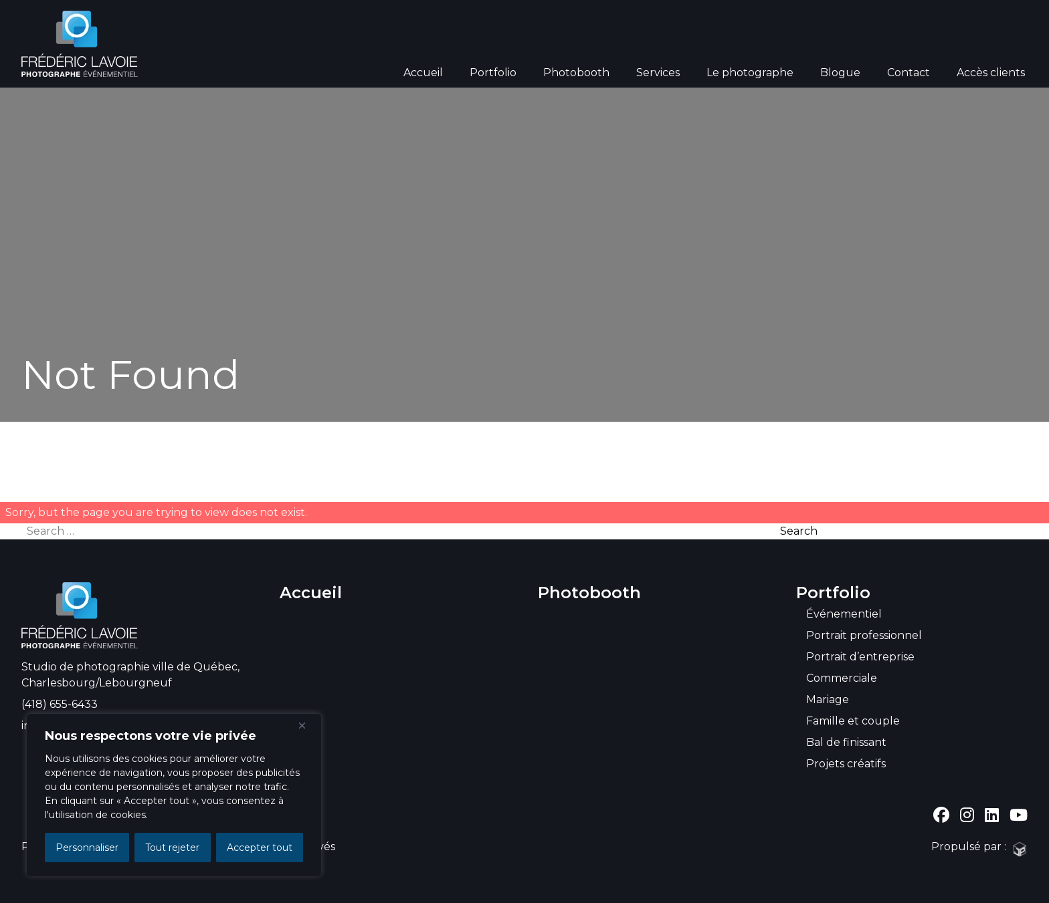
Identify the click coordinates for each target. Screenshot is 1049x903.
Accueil (423, 72)
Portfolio (493, 72)
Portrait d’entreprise (860, 656)
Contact (908, 72)
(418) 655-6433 (59, 704)
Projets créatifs (846, 763)
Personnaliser (87, 848)
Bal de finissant (846, 742)
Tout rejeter (172, 848)
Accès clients (991, 72)
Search (799, 531)
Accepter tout (259, 848)
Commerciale (841, 678)
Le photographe (749, 72)
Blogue (840, 72)
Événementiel (844, 614)
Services (658, 72)
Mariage (827, 699)
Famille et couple (853, 721)
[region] (174, 795)
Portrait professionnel (864, 635)
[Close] (307, 725)
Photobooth (576, 72)
